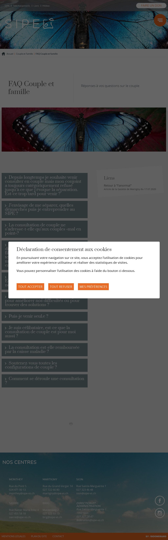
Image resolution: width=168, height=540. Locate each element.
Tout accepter (30, 287)
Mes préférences (93, 287)
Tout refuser (61, 287)
